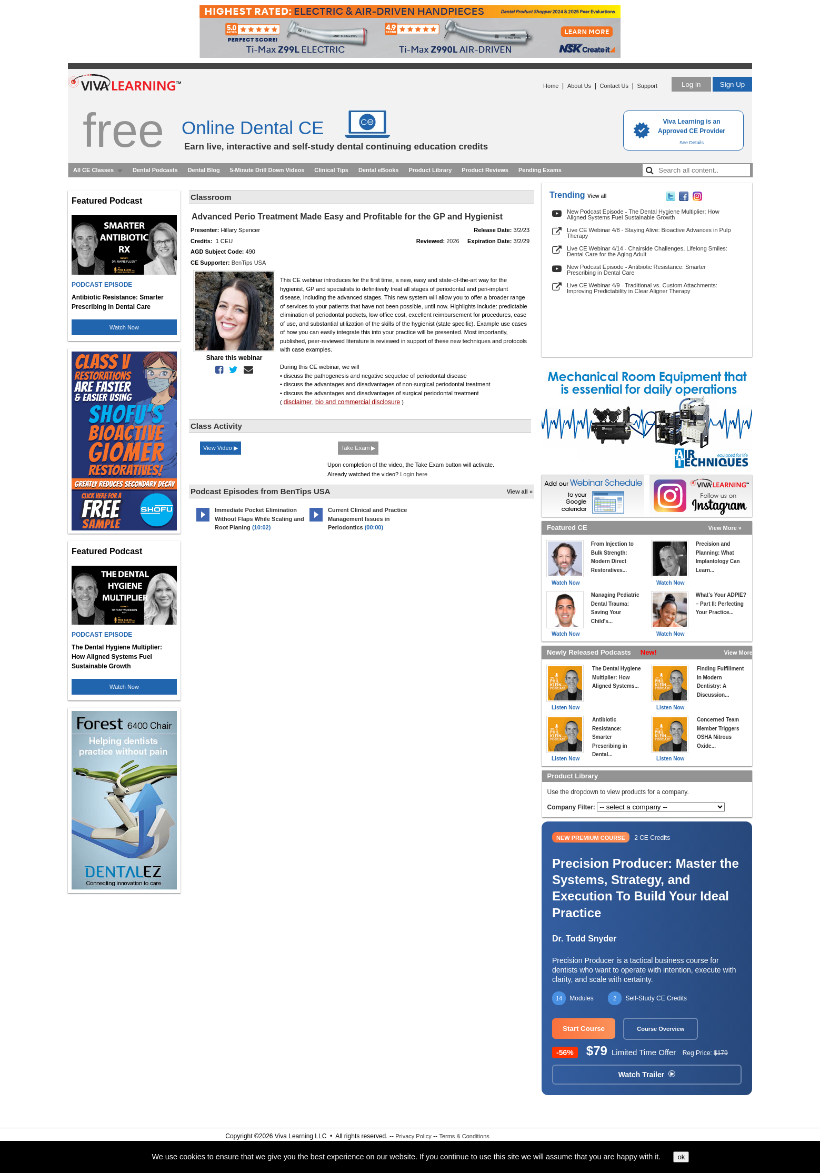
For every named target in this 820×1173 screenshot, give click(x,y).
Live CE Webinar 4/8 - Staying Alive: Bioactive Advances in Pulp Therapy (649, 233)
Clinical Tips (331, 170)
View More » (725, 528)
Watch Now (124, 327)
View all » (520, 491)
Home (550, 86)
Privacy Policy (413, 1136)
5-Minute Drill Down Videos (267, 170)
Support (647, 86)
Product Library (430, 170)
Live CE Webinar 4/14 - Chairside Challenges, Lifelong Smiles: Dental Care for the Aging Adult (647, 251)
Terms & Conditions (464, 1136)
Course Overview (660, 1029)
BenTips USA (249, 262)
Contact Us (614, 86)
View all (597, 196)
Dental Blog (204, 170)
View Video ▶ (220, 448)
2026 (452, 241)
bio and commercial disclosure (357, 402)
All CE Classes (93, 170)
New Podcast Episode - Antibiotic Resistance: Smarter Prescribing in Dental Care (636, 270)
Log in (691, 84)
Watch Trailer (646, 1074)
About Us (579, 86)
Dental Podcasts (155, 170)
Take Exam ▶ (358, 448)
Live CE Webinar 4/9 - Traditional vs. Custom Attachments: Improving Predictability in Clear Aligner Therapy (642, 288)
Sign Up (732, 84)
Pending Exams (540, 170)
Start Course (584, 1028)
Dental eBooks (378, 170)
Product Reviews (485, 170)
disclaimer (298, 402)
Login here (413, 474)
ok (681, 1157)
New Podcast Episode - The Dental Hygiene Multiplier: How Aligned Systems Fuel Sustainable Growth (643, 214)
